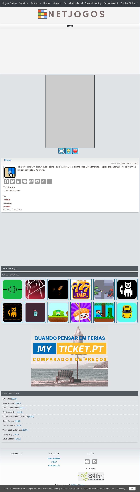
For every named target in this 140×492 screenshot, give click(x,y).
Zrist (54, 462)
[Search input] (67, 268)
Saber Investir (111, 3)
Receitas (23, 3)
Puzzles (6, 206)
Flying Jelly (7, 434)
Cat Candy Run (9, 412)
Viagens (57, 3)
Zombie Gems (8, 425)
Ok (132, 489)
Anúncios (36, 3)
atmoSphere (54, 459)
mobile (7, 200)
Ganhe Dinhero (129, 3)
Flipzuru (7, 160)
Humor (47, 3)
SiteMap (82, 485)
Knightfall (6, 399)
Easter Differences (10, 408)
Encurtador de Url (73, 3)
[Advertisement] (70, 51)
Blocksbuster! (8, 403)
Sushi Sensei (8, 421)
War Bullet (54, 466)
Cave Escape (8, 439)
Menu (70, 26)
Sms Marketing (93, 3)
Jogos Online (9, 3)
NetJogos (74, 485)
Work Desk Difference (12, 430)
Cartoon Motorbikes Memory (15, 416)
